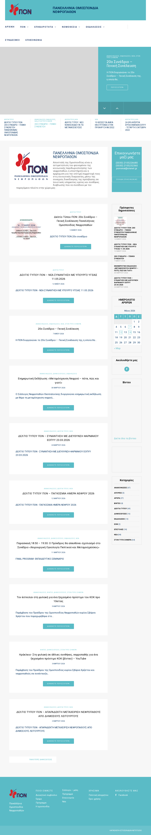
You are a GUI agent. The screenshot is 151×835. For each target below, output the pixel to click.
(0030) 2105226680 (127, 162)
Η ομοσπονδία (42, 806)
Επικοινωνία (33, 40)
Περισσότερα (117, 87)
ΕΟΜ (116, 524)
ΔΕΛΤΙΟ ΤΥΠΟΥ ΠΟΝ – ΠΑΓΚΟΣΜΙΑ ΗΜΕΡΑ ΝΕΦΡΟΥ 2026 (58, 493)
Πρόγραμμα (41, 802)
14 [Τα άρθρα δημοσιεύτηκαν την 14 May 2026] (129, 332)
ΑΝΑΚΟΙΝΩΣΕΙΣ (113, 56)
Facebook (121, 795)
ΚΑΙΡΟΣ (127, 459)
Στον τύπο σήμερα (45, 121)
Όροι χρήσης (95, 799)
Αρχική (10, 27)
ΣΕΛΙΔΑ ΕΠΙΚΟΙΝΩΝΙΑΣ (126, 179)
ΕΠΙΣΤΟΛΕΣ (118, 529)
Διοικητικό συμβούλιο (46, 795)
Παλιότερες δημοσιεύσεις (40, 760)
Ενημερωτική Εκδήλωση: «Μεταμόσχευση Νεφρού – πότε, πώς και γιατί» (126, 268)
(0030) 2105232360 (127, 165)
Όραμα (39, 799)
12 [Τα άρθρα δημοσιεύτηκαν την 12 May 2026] (120, 332)
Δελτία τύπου (9, 119)
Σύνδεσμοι (12, 40)
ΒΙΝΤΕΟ (50, 592)
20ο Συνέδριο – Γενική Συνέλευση (58, 328)
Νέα (133, 56)
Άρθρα (117, 498)
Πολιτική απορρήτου (98, 795)
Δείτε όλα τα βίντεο (125, 438)
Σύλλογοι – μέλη (70, 790)
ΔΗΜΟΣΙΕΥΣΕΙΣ (59, 373)
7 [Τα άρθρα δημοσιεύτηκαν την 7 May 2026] (130, 326)
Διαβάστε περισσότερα (76, 246)
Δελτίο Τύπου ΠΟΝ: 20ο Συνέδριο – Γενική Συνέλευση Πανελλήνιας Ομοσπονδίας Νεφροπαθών (75, 221)
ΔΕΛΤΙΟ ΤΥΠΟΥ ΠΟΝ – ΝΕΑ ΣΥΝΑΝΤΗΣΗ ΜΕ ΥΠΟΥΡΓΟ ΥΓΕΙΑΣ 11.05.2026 (125, 246)
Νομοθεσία (69, 27)
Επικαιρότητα (43, 27)
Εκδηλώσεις (94, 27)
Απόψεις (118, 493)
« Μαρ (117, 348)
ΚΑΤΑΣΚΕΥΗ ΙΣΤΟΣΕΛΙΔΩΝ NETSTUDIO (126, 830)
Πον (23, 27)
